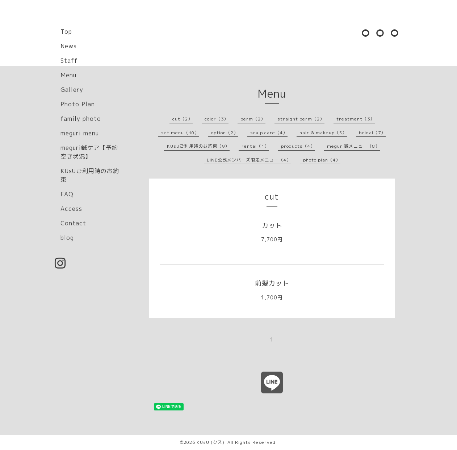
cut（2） (182, 119)
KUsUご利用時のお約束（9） (198, 146)
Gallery (71, 90)
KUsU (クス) (211, 442)
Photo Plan (77, 104)
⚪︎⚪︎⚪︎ (380, 33)
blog (67, 238)
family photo (80, 119)
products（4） (298, 146)
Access (71, 209)
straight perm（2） (300, 119)
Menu (68, 75)
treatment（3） (355, 119)
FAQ (67, 194)
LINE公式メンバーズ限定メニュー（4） (249, 160)
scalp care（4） (269, 133)
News (68, 46)
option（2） (224, 133)
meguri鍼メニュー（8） (353, 146)
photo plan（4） (321, 160)
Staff (68, 61)
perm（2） (252, 119)
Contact (73, 223)
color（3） (216, 119)
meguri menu (79, 133)
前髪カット (272, 283)
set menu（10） (180, 133)
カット (272, 225)
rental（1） (255, 146)
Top (66, 32)
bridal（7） (372, 133)
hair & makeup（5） (323, 133)
